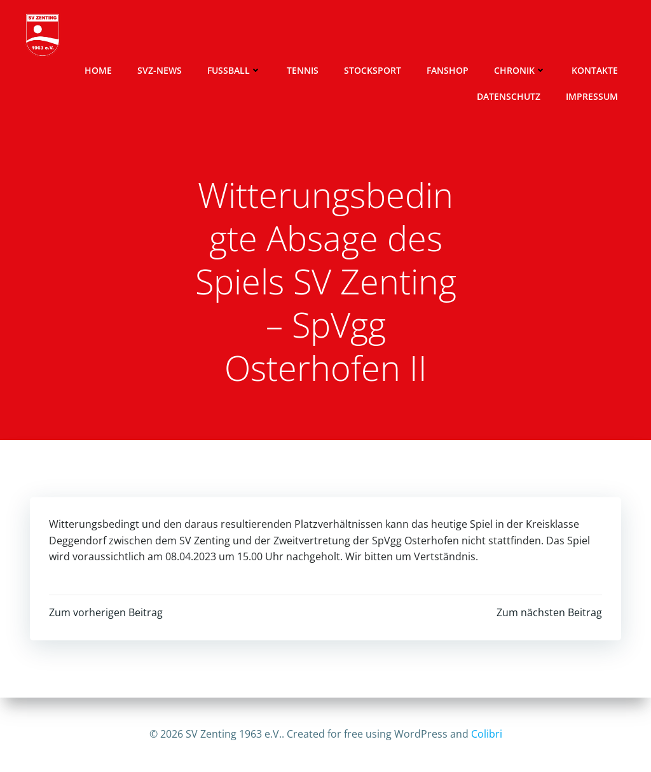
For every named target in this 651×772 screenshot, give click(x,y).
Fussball (234, 70)
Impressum (592, 96)
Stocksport (372, 70)
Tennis (303, 70)
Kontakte (595, 70)
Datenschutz (508, 96)
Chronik (520, 70)
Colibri (486, 734)
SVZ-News (159, 70)
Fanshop (448, 70)
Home (98, 70)
